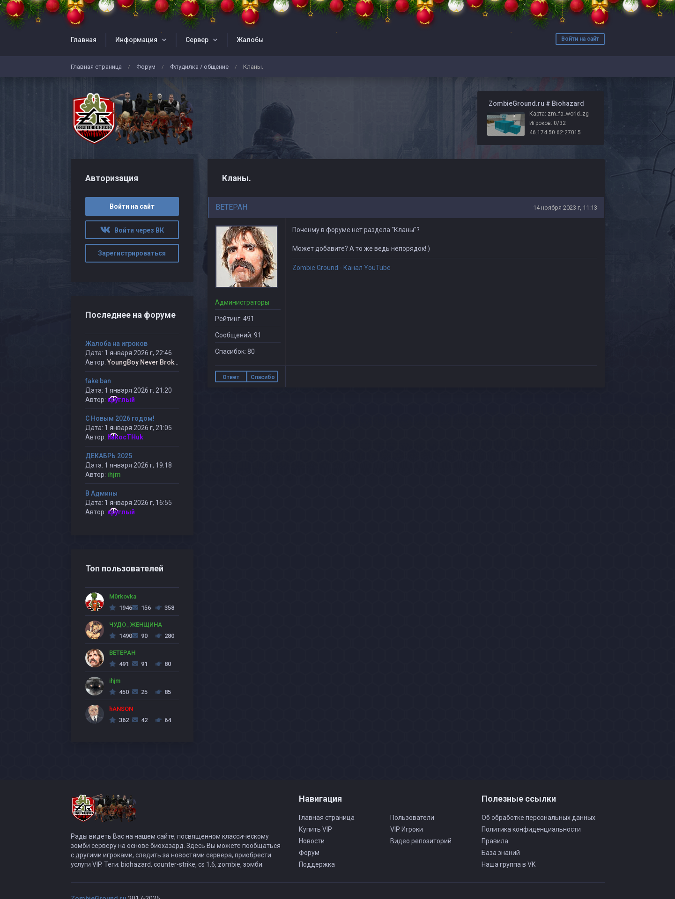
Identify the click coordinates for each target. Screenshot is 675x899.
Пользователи (412, 817)
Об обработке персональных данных (538, 817)
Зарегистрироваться (132, 253)
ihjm (114, 474)
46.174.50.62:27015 (555, 132)
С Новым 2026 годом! (120, 418)
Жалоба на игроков (116, 343)
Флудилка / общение (199, 66)
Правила (495, 841)
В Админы (101, 493)
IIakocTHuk (125, 437)
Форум (146, 66)
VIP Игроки (406, 829)
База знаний (501, 852)
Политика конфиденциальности (531, 829)
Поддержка (317, 864)
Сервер (196, 40)
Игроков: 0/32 (547, 123)
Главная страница (96, 66)
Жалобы (250, 40)
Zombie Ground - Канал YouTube (341, 267)
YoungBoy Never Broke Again (152, 362)
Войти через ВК (132, 230)
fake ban (98, 381)
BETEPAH (231, 207)
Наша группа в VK (508, 864)
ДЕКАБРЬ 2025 (108, 456)
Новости (312, 841)
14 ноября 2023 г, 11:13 (565, 207)
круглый (121, 399)
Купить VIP (315, 829)
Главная (83, 40)
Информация (136, 40)
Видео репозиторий (421, 841)
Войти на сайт (580, 39)
